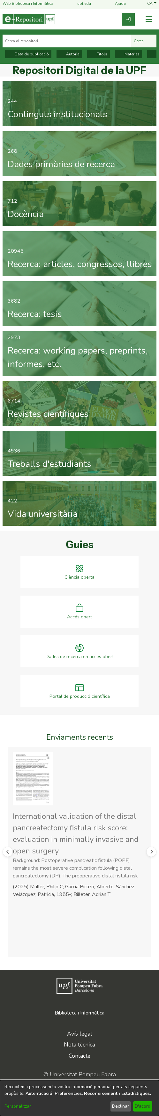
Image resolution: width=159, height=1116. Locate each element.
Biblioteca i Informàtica (79, 1012)
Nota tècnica (79, 1044)
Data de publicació (28, 54)
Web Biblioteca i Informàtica (28, 3)
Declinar (120, 1106)
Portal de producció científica (79, 696)
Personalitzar (17, 1106)
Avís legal (79, 1034)
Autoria (69, 54)
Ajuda (116, 4)
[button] (151, 3)
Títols (98, 54)
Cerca (144, 41)
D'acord (142, 1106)
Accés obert (79, 617)
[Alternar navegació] (148, 19)
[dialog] (79, 1098)
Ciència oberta (79, 577)
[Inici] (29, 19)
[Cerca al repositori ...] (67, 41)
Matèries (128, 54)
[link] (128, 19)
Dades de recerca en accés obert (80, 657)
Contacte (79, 1056)
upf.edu (80, 4)
